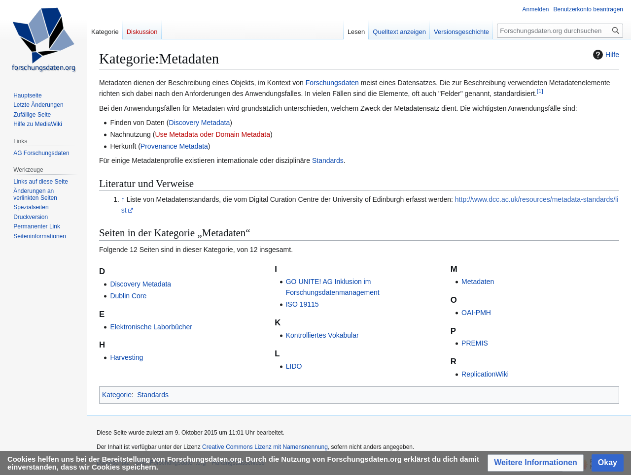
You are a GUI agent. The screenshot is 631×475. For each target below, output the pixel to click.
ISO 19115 (302, 304)
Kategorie (117, 395)
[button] (536, 463)
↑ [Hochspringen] (123, 199)
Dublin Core (128, 296)
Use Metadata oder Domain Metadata (212, 134)
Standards (328, 160)
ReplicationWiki (485, 374)
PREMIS (474, 343)
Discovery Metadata (199, 123)
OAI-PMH (476, 313)
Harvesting (126, 357)
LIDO (294, 366)
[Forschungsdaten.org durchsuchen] (560, 31)
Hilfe (605, 55)
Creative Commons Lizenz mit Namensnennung (265, 446)
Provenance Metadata (174, 146)
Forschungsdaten (332, 83)
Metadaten (477, 281)
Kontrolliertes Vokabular (322, 335)
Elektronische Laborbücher (151, 327)
